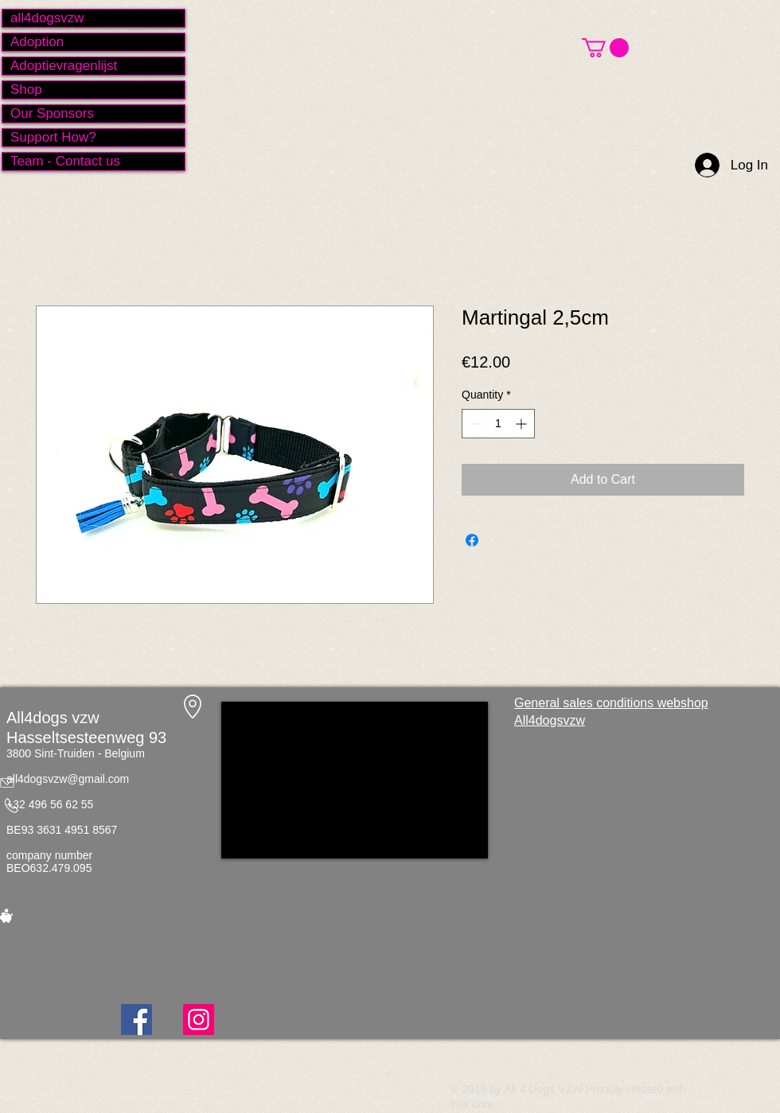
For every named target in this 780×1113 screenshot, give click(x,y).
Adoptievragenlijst (63, 65)
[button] (605, 47)
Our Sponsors (52, 113)
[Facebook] (136, 1019)
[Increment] (522, 424)
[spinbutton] (498, 424)
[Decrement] (474, 424)
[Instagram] (198, 1019)
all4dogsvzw (47, 17)
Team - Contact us (65, 161)
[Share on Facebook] (472, 540)
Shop (26, 89)
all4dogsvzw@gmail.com (67, 778)
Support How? (53, 137)
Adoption (37, 41)
